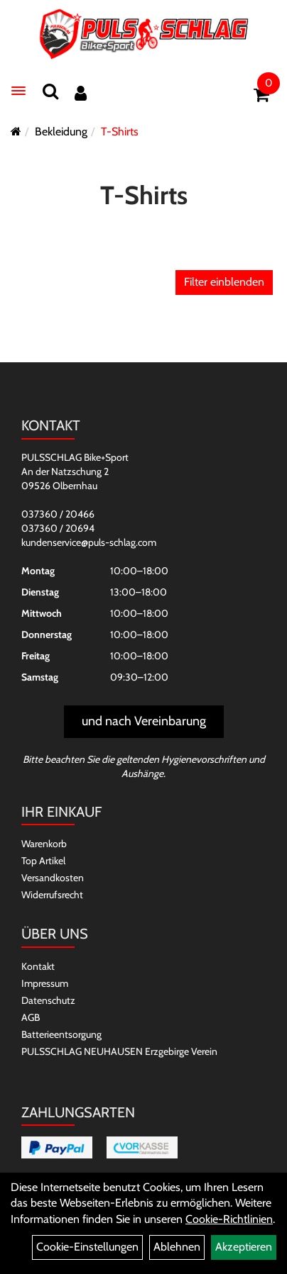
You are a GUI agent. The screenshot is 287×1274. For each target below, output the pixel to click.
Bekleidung (61, 131)
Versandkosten (52, 877)
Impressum (44, 983)
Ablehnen (176, 1246)
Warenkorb (44, 843)
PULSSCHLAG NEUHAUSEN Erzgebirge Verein (119, 1051)
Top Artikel (43, 860)
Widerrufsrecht (52, 894)
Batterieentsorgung (61, 1034)
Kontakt (38, 966)
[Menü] (18, 90)
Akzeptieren (243, 1246)
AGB (30, 1017)
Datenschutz (48, 1000)
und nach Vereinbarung (144, 721)
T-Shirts (120, 131)
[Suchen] (50, 91)
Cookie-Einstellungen (87, 1246)
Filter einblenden (224, 282)
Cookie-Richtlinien (229, 1219)
